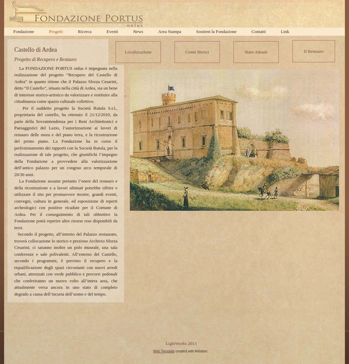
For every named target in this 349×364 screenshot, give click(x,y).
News (138, 31)
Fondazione (23, 31)
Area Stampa (169, 31)
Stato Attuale (256, 51)
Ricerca (85, 31)
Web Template (164, 351)
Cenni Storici (197, 51)
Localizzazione (138, 51)
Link (285, 31)
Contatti (259, 31)
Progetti (56, 31)
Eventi (112, 31)
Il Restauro (313, 51)
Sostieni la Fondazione (216, 31)
